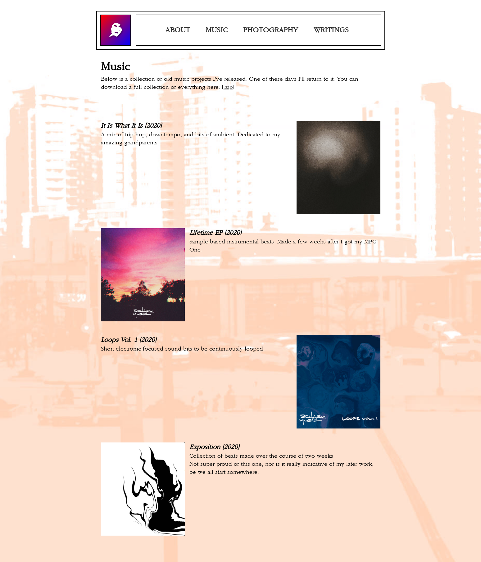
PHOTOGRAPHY (270, 30)
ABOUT (177, 30)
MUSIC (217, 30)
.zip (228, 87)
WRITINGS (331, 30)
